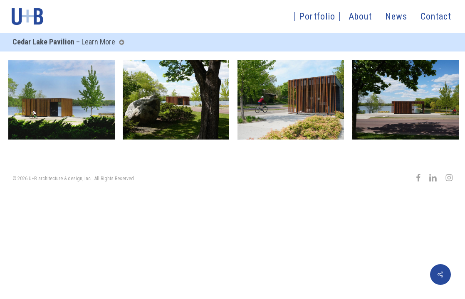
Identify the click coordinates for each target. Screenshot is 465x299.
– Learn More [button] (66, 41)
